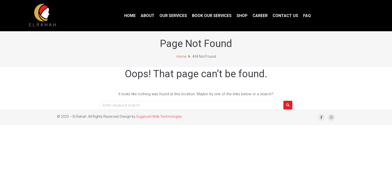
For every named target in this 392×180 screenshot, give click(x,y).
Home (181, 56)
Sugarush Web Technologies (159, 116)
